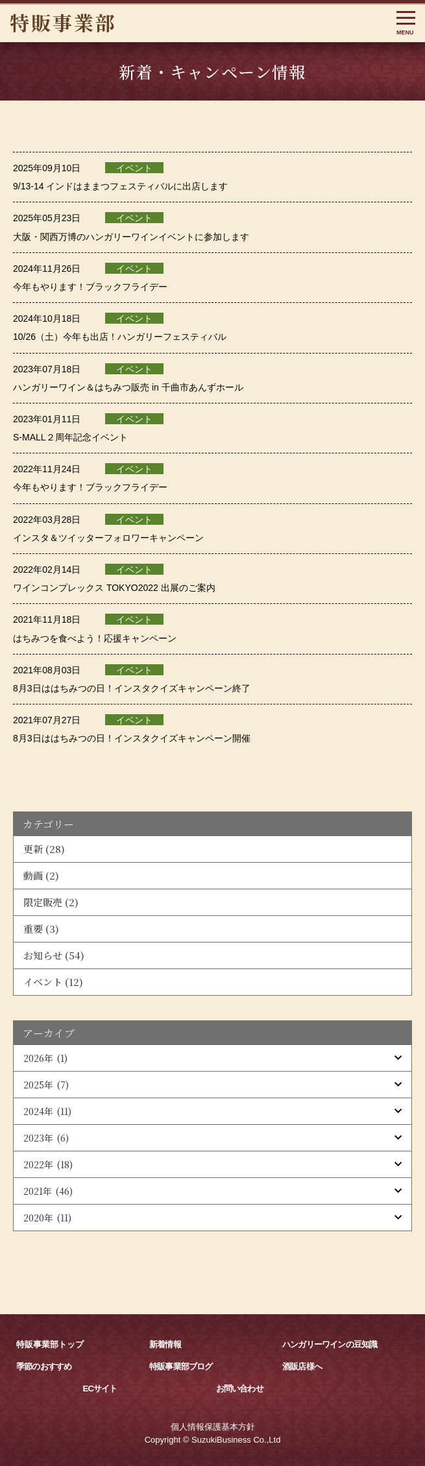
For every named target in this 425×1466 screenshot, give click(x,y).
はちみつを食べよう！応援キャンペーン (94, 638)
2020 (47, 1217)
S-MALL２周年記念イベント (70, 437)
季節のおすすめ (43, 1366)
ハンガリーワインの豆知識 (329, 1344)
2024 (47, 1111)
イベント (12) (53, 982)
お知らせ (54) (53, 955)
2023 (46, 1138)
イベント (134, 168)
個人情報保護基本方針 (213, 1427)
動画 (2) (41, 875)
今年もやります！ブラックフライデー (90, 287)
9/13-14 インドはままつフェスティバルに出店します (120, 186)
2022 (48, 1164)
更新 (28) (44, 849)
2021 (48, 1191)
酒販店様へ (302, 1366)
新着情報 (165, 1344)
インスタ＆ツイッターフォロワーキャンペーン (108, 538)
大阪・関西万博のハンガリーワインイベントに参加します (131, 237)
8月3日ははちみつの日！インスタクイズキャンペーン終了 (131, 688)
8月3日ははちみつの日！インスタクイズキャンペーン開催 (131, 738)
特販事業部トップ (50, 1344)
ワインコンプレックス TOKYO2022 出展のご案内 (114, 588)
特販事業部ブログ (181, 1366)
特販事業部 (63, 22)
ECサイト (100, 1388)
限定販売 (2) (51, 902)
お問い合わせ (239, 1388)
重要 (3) (41, 928)
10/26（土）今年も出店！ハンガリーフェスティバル (119, 336)
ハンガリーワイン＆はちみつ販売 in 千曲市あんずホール (128, 387)
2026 (45, 1058)
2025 (46, 1084)
